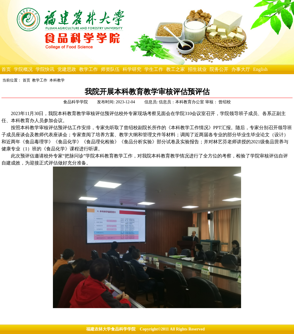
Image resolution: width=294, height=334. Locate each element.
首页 (6, 69)
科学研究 (132, 69)
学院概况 (23, 69)
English (260, 69)
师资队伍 (110, 69)
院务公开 (219, 69)
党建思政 (66, 69)
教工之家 (175, 69)
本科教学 (57, 80)
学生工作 (153, 69)
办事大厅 (240, 69)
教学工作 (88, 69)
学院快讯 (45, 69)
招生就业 (197, 69)
